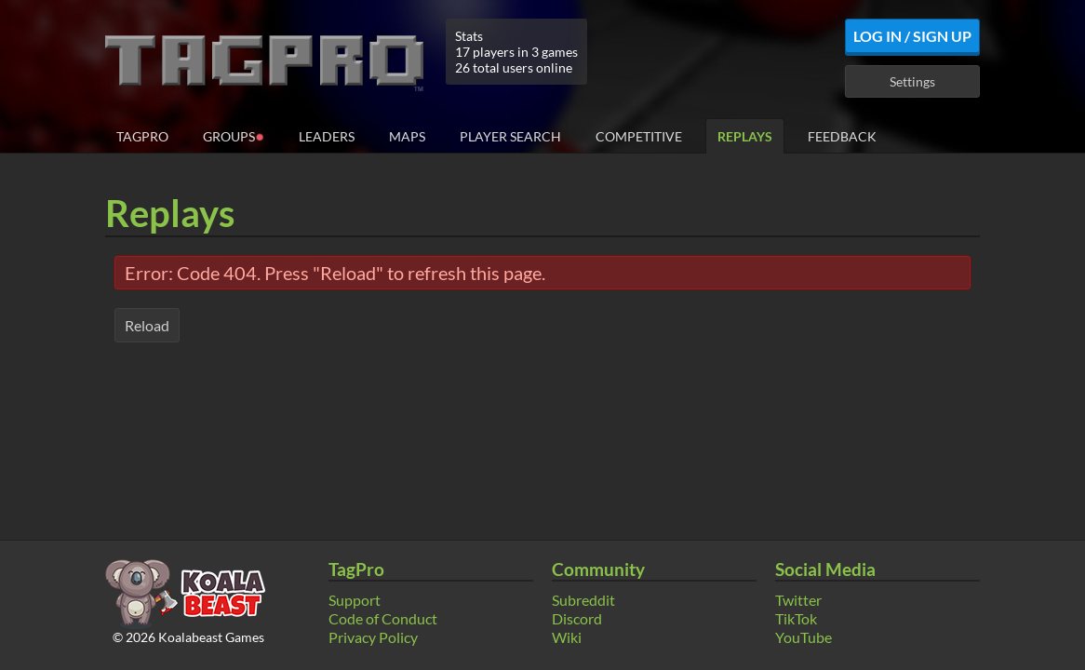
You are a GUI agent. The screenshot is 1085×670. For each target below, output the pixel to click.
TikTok (796, 618)
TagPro (142, 136)
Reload (147, 325)
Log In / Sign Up (912, 36)
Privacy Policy (373, 637)
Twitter (798, 600)
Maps (407, 136)
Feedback (842, 136)
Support (354, 600)
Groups (233, 135)
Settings (912, 81)
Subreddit (583, 600)
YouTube (803, 637)
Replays (744, 136)
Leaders (327, 136)
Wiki (567, 637)
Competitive (639, 136)
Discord (577, 618)
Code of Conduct (382, 618)
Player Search (510, 136)
